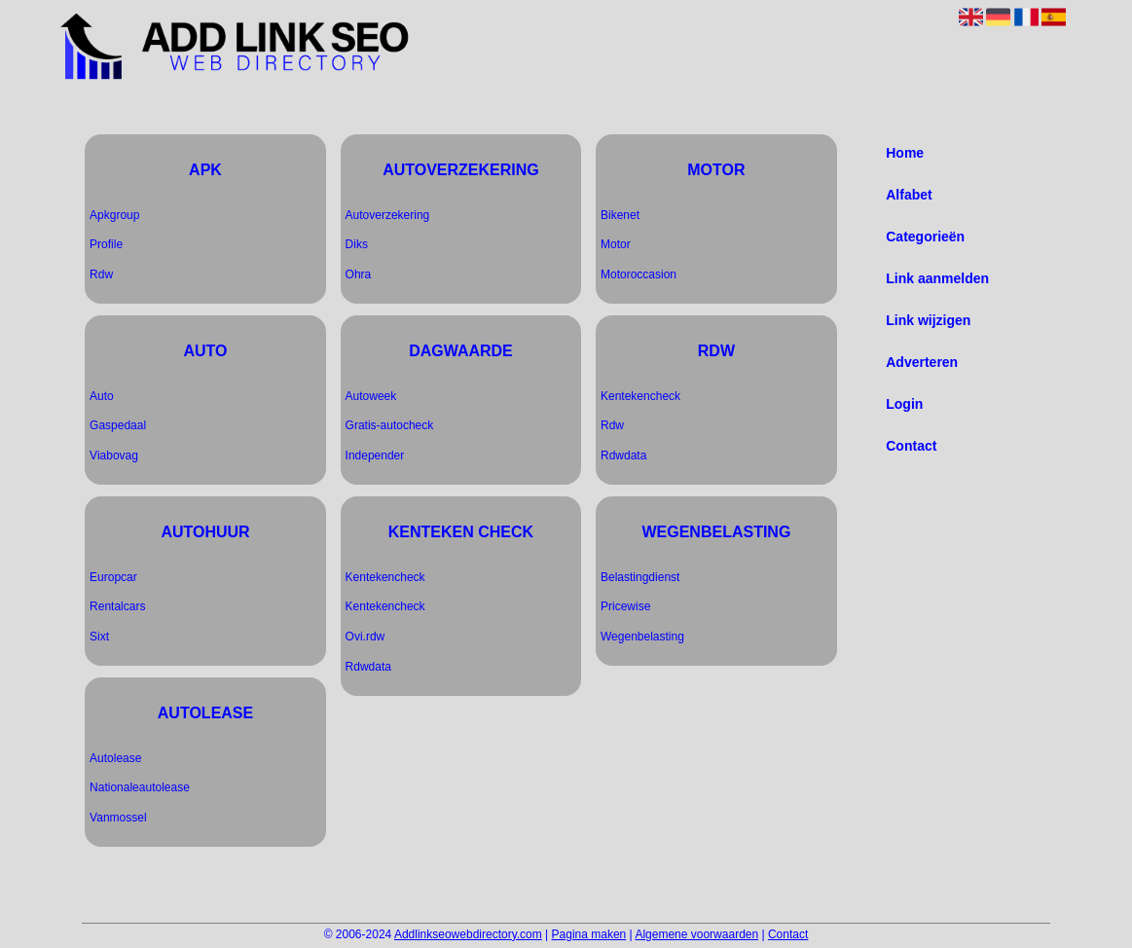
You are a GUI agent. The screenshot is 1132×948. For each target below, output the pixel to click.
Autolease (115, 758)
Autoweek (371, 396)
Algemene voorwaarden (696, 934)
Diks (357, 244)
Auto (102, 396)
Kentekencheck (385, 577)
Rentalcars (117, 606)
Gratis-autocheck (390, 425)
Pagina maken (589, 934)
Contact (911, 446)
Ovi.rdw (365, 636)
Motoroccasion (638, 274)
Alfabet (908, 194)
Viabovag (114, 455)
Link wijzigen (928, 320)
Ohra (359, 274)
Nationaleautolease (140, 787)
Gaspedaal (118, 425)
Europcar (113, 577)
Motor (616, 244)
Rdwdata (368, 667)
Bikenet (620, 215)
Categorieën (925, 236)
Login (904, 404)
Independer (375, 455)
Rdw (101, 274)
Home (905, 153)
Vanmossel (118, 817)
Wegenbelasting (642, 636)
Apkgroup (114, 215)
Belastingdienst (640, 577)
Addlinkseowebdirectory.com (468, 934)
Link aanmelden (937, 278)
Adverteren (922, 362)
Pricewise (625, 606)
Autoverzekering (388, 215)
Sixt (99, 636)
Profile (106, 244)
